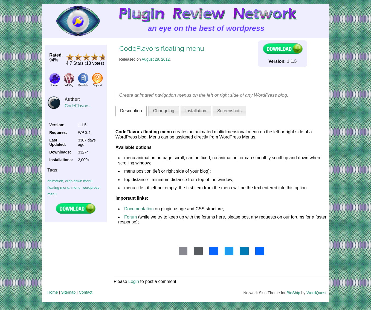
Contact (85, 292)
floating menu (58, 187)
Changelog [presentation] (163, 110)
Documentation (139, 208)
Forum (130, 217)
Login (133, 281)
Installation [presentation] (195, 110)
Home (52, 292)
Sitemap (68, 292)
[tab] (131, 111)
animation (55, 181)
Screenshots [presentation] (229, 110)
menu (75, 187)
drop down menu (78, 181)
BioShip (293, 293)
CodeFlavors (77, 106)
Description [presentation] (131, 110)
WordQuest (316, 293)
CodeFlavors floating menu (161, 48)
